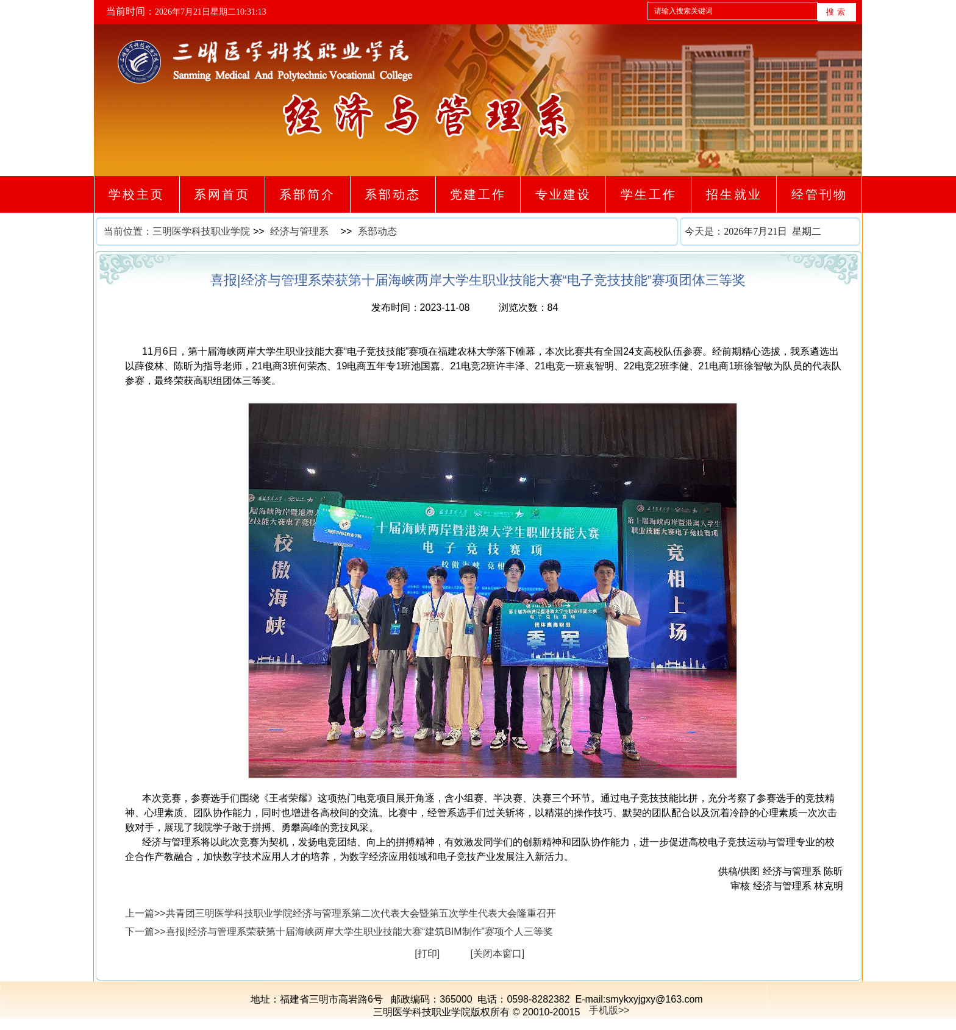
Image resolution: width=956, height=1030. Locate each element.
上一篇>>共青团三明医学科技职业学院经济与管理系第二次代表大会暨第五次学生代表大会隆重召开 (340, 913)
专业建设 (563, 194)
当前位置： (128, 231)
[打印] (427, 953)
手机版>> (609, 1010)
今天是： (773, 232)
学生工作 (648, 194)
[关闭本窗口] (497, 953)
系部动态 (393, 194)
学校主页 (137, 194)
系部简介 (307, 194)
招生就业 (734, 194)
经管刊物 (819, 194)
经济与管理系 (299, 231)
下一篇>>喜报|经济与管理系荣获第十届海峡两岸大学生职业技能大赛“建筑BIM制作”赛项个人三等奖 (339, 931)
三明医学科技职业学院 (201, 231)
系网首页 (222, 194)
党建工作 (477, 194)
